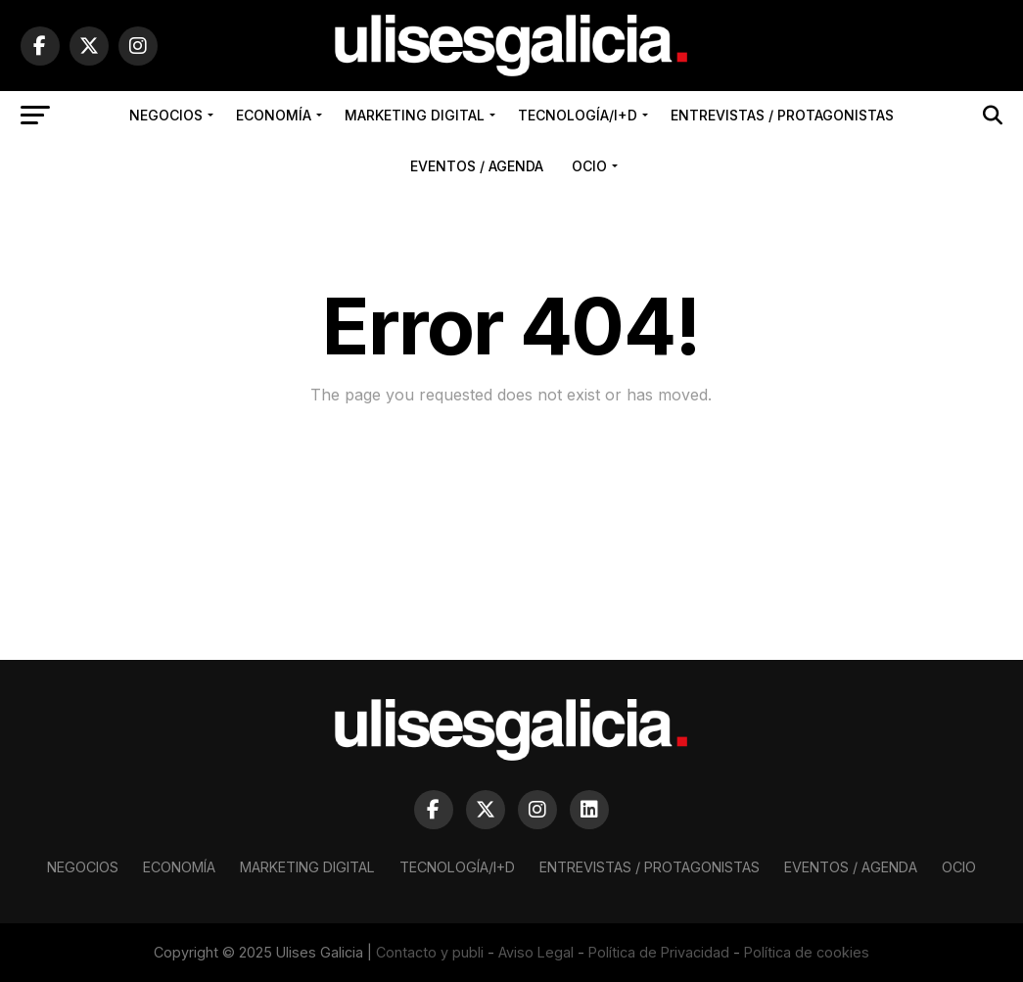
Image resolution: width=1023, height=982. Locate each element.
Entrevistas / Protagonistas (782, 115)
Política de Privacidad (658, 952)
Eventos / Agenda (476, 166)
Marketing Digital (415, 115)
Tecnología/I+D (577, 115)
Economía (273, 115)
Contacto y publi (430, 952)
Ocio (589, 166)
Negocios (166, 115)
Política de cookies (806, 952)
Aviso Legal (536, 952)
